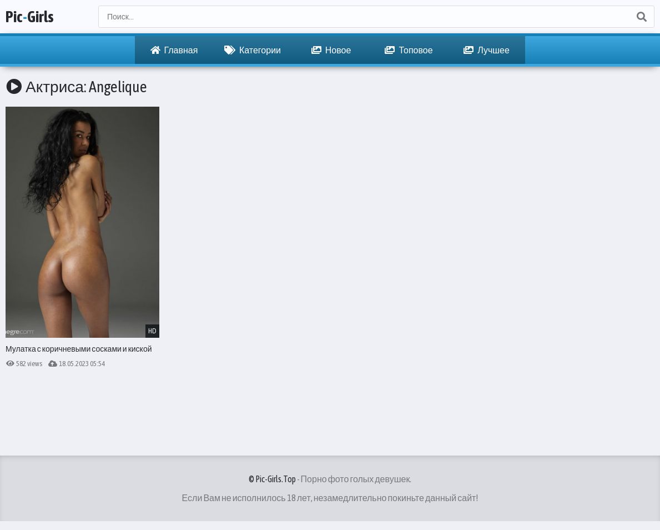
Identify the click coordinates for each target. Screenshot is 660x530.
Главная (174, 50)
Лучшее (486, 50)
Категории (252, 50)
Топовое (408, 50)
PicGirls (30, 17)
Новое (331, 50)
